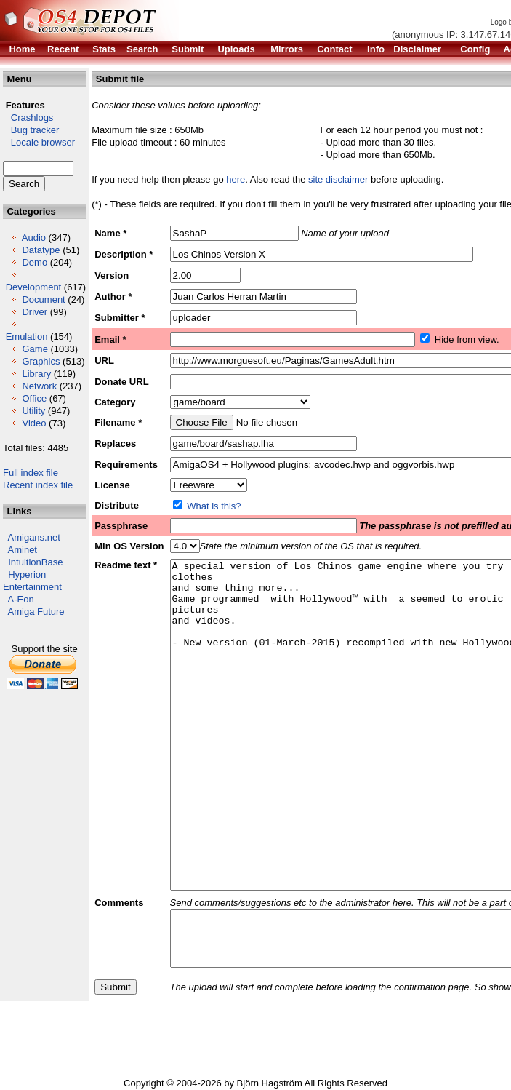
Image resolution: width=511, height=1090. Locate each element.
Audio (34, 237)
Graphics (41, 361)
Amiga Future (36, 611)
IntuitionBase (35, 562)
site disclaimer (338, 179)
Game (34, 348)
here (235, 179)
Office (34, 398)
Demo (34, 262)
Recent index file (38, 485)
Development (34, 287)
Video (34, 423)
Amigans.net (34, 537)
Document (43, 299)
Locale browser (39, 142)
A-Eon (21, 599)
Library (36, 373)
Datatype (41, 249)
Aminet (22, 549)
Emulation (27, 336)
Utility (33, 410)
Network (39, 386)
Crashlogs (28, 117)
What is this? (214, 506)
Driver (34, 311)
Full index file (30, 472)
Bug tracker (31, 129)
